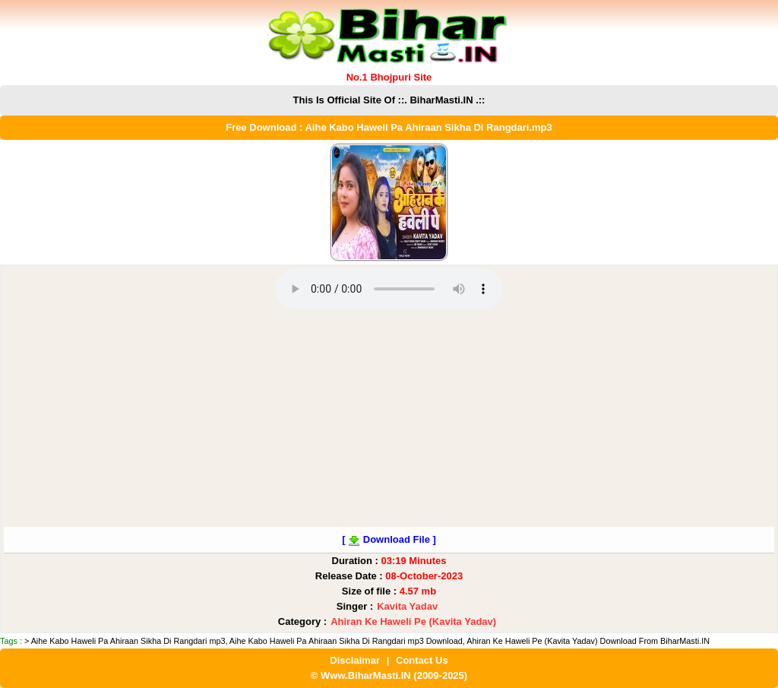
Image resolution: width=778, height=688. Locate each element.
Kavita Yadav (407, 606)
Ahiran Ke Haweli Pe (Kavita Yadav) (413, 621)
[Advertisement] (389, 420)
